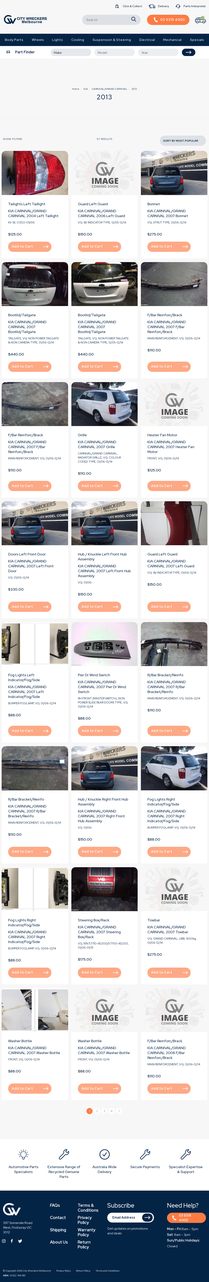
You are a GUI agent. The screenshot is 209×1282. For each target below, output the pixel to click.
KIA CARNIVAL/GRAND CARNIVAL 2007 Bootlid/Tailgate (27, 327)
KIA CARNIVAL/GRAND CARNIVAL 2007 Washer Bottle (34, 1050)
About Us (59, 1242)
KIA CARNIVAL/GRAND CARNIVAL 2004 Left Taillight (33, 213)
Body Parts (14, 40)
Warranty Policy (86, 1232)
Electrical (147, 40)
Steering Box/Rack (93, 920)
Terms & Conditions (88, 1208)
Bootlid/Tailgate (22, 315)
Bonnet (153, 204)
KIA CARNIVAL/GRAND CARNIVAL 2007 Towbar (167, 929)
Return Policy (84, 1244)
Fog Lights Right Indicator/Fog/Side (163, 801)
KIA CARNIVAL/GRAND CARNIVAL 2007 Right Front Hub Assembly (101, 816)
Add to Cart (30, 246)
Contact (58, 1217)
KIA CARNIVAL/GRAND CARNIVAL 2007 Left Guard (170, 563)
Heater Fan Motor (162, 435)
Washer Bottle (20, 1041)
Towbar (153, 920)
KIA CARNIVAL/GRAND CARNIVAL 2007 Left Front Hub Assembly (104, 571)
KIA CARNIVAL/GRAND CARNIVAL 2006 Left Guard (101, 213)
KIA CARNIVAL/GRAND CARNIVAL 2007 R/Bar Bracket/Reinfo (166, 687)
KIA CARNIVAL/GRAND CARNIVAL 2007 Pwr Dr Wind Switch (102, 687)
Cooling (77, 40)
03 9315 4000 (181, 1217)
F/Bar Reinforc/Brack (164, 315)
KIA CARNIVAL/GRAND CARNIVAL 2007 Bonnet (167, 213)
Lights (57, 40)
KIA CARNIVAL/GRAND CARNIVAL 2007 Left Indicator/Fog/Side (27, 691)
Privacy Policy (85, 1220)
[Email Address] (130, 1218)
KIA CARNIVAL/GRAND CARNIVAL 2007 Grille (97, 444)
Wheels (38, 40)
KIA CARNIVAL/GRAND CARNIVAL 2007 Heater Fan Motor (170, 447)
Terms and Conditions (107, 1270)
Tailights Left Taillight (26, 204)
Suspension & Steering (112, 40)
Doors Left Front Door (27, 554)
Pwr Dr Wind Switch (94, 675)
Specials (197, 40)
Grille (82, 435)
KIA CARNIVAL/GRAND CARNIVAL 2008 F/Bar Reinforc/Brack (166, 1052)
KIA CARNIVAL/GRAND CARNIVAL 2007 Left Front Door (31, 566)
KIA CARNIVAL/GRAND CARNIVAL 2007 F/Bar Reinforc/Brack (166, 327)
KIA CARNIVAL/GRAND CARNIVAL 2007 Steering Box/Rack (99, 932)
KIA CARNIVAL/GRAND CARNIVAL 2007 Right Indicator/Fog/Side (166, 816)
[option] (23, 1162)
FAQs (55, 1205)
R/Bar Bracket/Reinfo (165, 675)
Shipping (58, 1230)
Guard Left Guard (93, 204)
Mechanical (172, 40)
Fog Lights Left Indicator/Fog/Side (24, 677)
